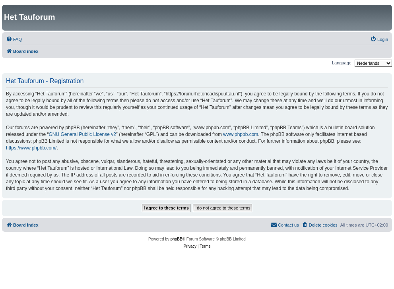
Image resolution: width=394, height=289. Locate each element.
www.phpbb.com (240, 134)
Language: (342, 62)
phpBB (176, 239)
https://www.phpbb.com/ (31, 148)
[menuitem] (14, 39)
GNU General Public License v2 (82, 134)
